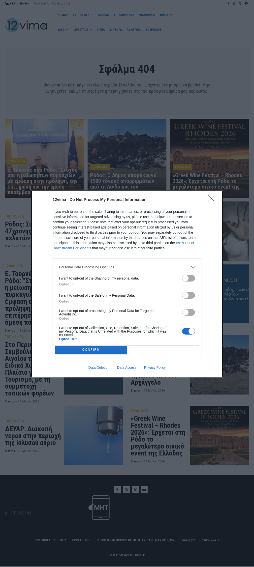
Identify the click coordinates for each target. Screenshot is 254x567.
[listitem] (127, 267)
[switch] (188, 278)
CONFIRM (91, 349)
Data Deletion (98, 367)
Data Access (126, 367)
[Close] (213, 200)
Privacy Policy (155, 367)
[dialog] (127, 283)
